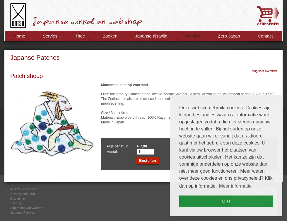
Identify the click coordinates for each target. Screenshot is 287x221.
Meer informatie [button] (235, 185)
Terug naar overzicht (263, 71)
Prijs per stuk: (117, 146)
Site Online (29, 189)
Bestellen (147, 160)
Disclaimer (17, 198)
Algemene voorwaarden (27, 208)
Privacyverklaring (22, 193)
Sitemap (16, 203)
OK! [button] (226, 201)
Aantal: (112, 152)
